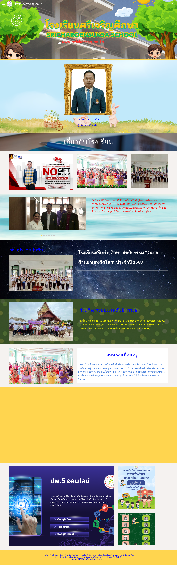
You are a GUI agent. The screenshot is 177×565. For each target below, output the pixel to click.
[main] (88, 122)
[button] (3, 4)
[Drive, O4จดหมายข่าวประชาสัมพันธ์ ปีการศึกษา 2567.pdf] (129, 424)
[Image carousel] (48, 216)
